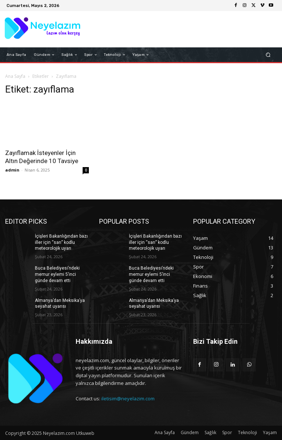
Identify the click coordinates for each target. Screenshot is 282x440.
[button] (268, 55)
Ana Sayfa (15, 76)
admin (12, 170)
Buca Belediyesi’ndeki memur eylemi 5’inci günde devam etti (57, 274)
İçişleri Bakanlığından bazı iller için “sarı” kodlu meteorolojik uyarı (61, 242)
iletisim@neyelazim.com (128, 398)
